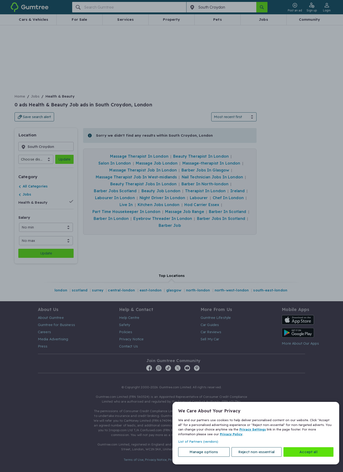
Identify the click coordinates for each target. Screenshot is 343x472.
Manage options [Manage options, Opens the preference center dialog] (204, 452)
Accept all (308, 452)
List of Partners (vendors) (198, 441)
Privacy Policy (231, 434)
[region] (255, 433)
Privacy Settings (252, 429)
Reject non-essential (256, 452)
